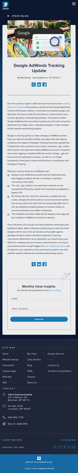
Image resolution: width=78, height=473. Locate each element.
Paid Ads (6, 377)
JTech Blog (20, 16)
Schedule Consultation (59, 371)
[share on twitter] (34, 84)
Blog (29, 365)
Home (5, 354)
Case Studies (34, 359)
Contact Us (53, 365)
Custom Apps (9, 371)
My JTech (32, 354)
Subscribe (39, 319)
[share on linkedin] (39, 84)
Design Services (56, 354)
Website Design (10, 359)
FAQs (30, 371)
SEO (4, 382)
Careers (31, 377)
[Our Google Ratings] (68, 440)
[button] (74, 3)
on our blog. (55, 290)
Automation (8, 365)
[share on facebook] (44, 84)
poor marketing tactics (54, 246)
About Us (32, 382)
